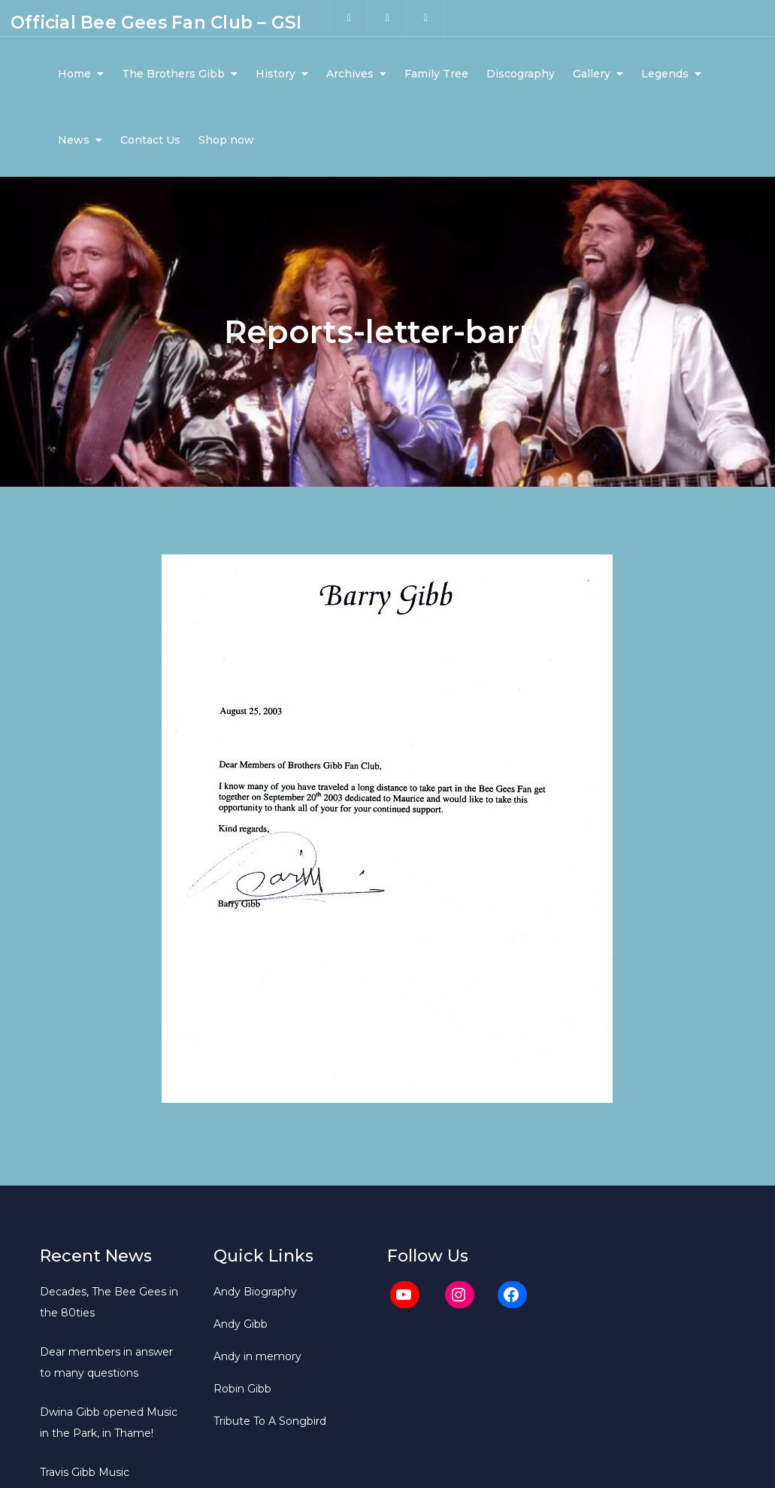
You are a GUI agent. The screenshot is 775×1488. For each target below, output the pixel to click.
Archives (350, 73)
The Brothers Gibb (173, 73)
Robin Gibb (242, 1388)
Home (74, 73)
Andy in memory (257, 1356)
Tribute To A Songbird (269, 1421)
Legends (665, 73)
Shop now (226, 140)
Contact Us (150, 140)
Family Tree (436, 73)
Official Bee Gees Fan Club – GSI (156, 22)
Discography (520, 73)
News (73, 140)
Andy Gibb (240, 1324)
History (275, 73)
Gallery (591, 73)
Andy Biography (255, 1291)
